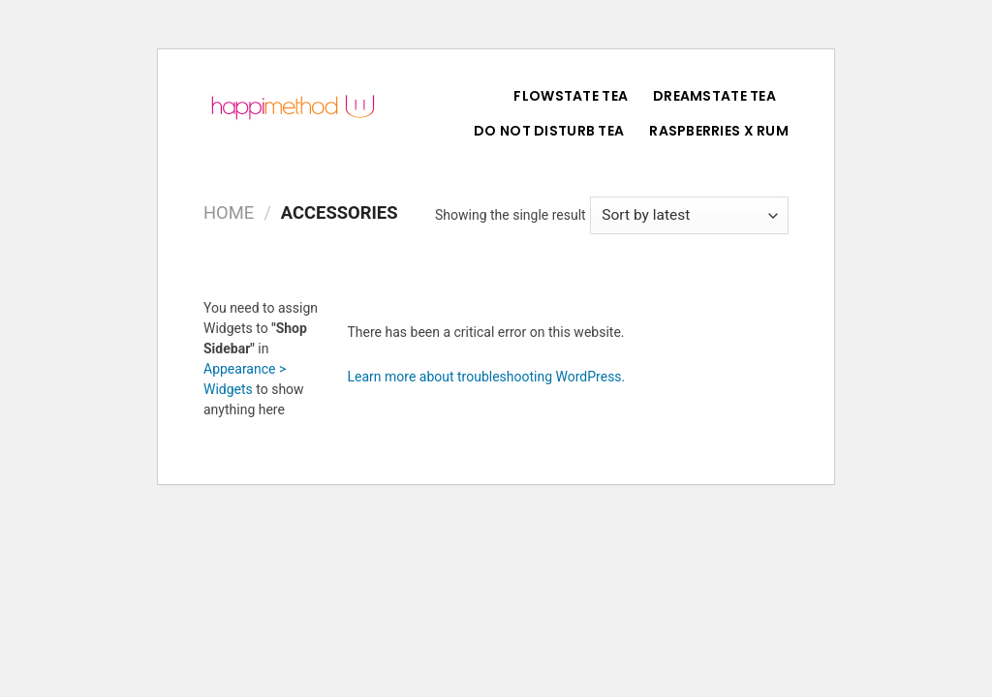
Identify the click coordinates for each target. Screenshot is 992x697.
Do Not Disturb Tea (549, 130)
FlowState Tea (570, 96)
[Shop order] (689, 215)
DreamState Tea (714, 96)
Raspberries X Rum (719, 130)
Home (228, 212)
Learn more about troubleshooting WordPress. (487, 376)
